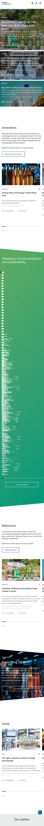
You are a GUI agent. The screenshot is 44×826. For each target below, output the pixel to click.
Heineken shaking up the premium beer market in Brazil (18, 25)
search (36, 3)
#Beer (3, 38)
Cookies (23, 819)
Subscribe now (22, 805)
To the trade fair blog (22, 536)
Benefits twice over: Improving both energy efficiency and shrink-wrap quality (20, 59)
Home (4, 757)
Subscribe (32, 3)
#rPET (7, 70)
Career (4, 765)
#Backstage (5, 307)
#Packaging (22, 38)
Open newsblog (22, 332)
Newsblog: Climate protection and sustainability (19, 781)
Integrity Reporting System (10, 823)
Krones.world (7, 792)
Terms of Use (31, 819)
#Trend (4, 621)
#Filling (16, 38)
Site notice (5, 819)
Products (5, 760)
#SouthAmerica (6, 40)
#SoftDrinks (5, 97)
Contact (5, 767)
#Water (11, 97)
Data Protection (15, 819)
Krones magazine (8, 779)
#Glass (8, 38)
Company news (9, 398)
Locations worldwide (9, 770)
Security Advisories (24, 821)
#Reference (15, 454)
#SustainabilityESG (15, 307)
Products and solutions (12, 154)
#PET (2, 70)
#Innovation (6, 206)
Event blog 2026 (7, 784)
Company (5, 762)
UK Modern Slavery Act (9, 821)
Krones (16, 4)
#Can (11, 38)
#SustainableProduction (34, 38)
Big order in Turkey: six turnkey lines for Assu (21, 87)
